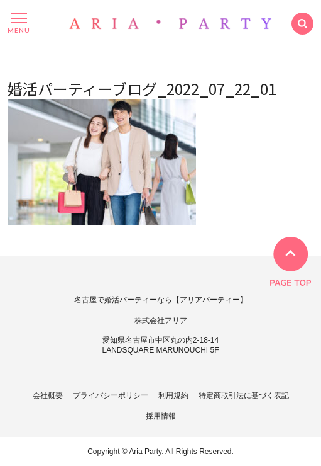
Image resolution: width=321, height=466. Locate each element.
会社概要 (48, 395)
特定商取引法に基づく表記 (244, 395)
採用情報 (161, 416)
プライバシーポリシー (110, 395)
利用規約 (173, 395)
